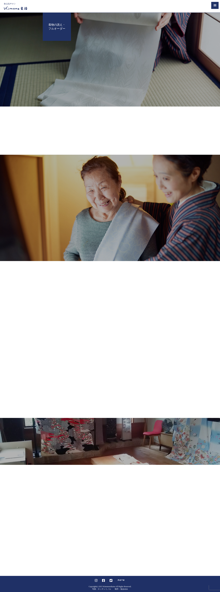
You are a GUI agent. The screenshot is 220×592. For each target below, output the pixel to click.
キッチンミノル (104, 589)
